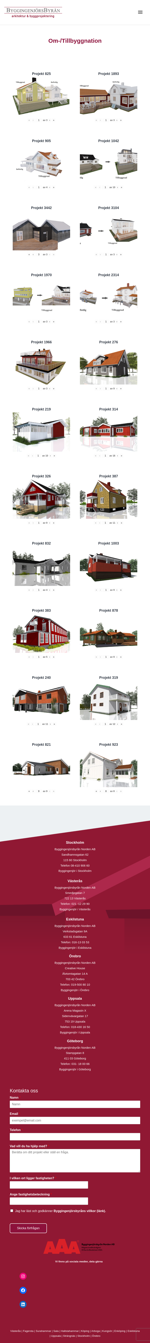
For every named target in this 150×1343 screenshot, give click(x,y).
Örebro (96, 1335)
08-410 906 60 (80, 865)
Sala (56, 1331)
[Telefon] (75, 1136)
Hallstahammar (70, 1331)
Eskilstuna (134, 1331)
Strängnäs (69, 1335)
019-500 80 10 (80, 984)
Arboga (95, 1331)
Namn (15, 1097)
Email (15, 1113)
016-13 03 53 (80, 942)
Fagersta (28, 1331)
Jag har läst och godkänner (60, 1211)
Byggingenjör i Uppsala (75, 1032)
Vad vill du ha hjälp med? (29, 1146)
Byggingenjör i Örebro (75, 990)
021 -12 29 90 (80, 903)
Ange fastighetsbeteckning (31, 1194)
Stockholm (83, 1335)
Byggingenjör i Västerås (75, 909)
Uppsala (56, 1335)
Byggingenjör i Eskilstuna (75, 947)
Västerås (16, 1331)
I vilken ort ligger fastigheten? (33, 1178)
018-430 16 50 (80, 1027)
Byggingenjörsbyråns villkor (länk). (80, 1211)
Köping (85, 1331)
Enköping (119, 1331)
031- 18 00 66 (80, 1063)
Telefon (16, 1130)
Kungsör (107, 1331)
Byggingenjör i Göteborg (75, 1069)
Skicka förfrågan (28, 1228)
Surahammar (43, 1331)
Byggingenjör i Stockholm (74, 870)
